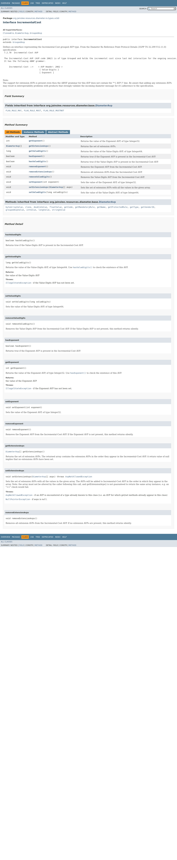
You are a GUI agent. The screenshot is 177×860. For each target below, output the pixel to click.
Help (64, 3)
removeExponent (37, 166)
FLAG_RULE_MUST (32, 110)
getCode (68, 207)
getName (101, 207)
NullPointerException (18, 499)
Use (32, 3)
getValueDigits (37, 151)
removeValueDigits (39, 177)
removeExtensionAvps (40, 172)
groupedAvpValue (15, 210)
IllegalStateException (18, 283)
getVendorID (147, 207)
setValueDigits (37, 192)
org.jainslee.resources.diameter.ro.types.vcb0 (36, 18)
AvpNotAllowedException (78, 476)
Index (58, 3)
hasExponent (35, 156)
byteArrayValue (14, 207)
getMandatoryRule (85, 207)
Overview (5, 3)
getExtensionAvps (38, 146)
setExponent (35, 182)
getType (134, 207)
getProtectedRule (117, 207)
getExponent (35, 141)
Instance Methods (34, 132)
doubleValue (40, 207)
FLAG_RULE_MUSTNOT (53, 110)
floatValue (55, 207)
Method (38, 12)
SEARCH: (143, 9)
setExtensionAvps (38, 187)
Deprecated (47, 3)
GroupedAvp (36, 33)
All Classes (6, 8)
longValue (44, 210)
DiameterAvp (22, 33)
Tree (38, 3)
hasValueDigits (37, 161)
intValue (31, 210)
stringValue (58, 210)
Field (21, 12)
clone (28, 207)
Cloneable (8, 33)
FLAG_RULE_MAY (14, 110)
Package (16, 3)
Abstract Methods (58, 132)
